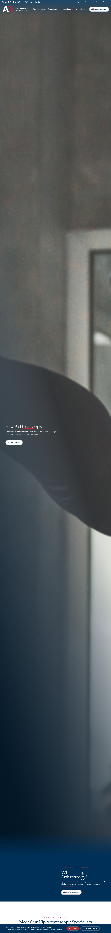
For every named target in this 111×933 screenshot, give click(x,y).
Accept (74, 928)
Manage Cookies (91, 928)
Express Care (84, 2)
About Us (95, 2)
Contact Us (106, 2)
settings (59, 929)
